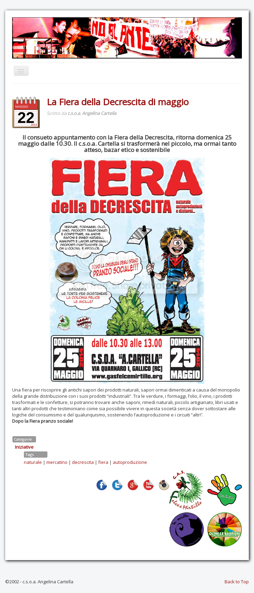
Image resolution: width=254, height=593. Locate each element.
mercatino (56, 462)
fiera (103, 462)
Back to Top (237, 581)
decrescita (83, 462)
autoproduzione (130, 462)
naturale (33, 462)
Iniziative (24, 447)
